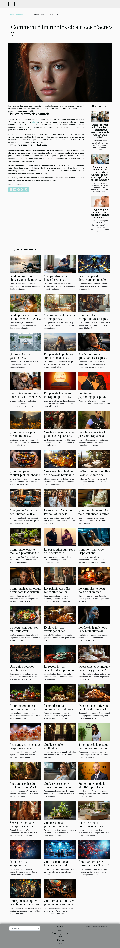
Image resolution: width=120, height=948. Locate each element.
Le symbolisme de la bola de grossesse (91, 590)
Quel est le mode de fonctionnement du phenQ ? (56, 865)
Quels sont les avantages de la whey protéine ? (94, 668)
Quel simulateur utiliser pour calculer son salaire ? (60, 904)
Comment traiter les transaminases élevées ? (93, 863)
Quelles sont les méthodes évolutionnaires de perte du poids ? (59, 750)
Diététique (60, 940)
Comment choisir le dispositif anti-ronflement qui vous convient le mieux (91, 555)
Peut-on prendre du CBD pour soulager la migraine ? (23, 787)
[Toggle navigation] (11, 4)
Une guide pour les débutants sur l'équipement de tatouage (22, 672)
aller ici (35, 122)
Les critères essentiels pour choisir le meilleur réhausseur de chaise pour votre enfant (25, 398)
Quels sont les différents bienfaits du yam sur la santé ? (93, 709)
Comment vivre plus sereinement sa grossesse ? (23, 436)
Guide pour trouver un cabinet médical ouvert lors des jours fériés (24, 319)
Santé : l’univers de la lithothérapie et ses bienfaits (91, 787)
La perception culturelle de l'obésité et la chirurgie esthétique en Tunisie (59, 555)
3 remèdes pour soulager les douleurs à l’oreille (59, 709)
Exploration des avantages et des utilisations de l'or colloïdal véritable (55, 633)
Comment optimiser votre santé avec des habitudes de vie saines (24, 709)
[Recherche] (24, 928)
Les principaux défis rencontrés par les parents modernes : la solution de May (58, 594)
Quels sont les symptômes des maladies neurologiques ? (25, 867)
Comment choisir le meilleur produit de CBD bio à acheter (25, 553)
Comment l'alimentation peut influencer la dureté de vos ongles (94, 514)
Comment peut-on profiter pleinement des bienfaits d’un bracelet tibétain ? (25, 477)
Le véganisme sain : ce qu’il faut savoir (24, 629)
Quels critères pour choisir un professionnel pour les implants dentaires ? (59, 789)
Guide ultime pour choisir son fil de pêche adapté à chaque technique (24, 281)
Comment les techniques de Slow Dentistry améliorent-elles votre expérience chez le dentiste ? (100, 173)
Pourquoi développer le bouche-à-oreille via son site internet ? (25, 904)
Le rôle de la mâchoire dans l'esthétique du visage (92, 631)
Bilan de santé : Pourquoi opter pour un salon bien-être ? (93, 826)
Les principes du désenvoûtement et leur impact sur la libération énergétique (93, 281)
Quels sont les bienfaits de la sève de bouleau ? (59, 473)
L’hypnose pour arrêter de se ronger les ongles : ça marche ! (100, 213)
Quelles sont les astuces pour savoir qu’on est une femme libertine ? (59, 436)
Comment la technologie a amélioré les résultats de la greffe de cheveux (25, 592)
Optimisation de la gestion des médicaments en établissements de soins (25, 359)
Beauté (60, 926)
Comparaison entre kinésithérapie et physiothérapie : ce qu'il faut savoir (59, 281)
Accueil (11, 14)
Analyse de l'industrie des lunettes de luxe (23, 512)
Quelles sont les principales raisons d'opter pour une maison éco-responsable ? (59, 828)
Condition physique (60, 933)
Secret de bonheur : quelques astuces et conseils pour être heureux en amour (22, 828)
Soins (60, 930)
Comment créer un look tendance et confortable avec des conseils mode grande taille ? (100, 131)
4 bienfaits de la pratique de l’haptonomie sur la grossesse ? (94, 748)
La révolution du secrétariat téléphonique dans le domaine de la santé (59, 672)
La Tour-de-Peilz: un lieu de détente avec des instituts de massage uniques (94, 477)
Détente (60, 937)
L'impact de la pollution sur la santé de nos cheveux (59, 358)
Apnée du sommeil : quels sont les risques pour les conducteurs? (92, 358)
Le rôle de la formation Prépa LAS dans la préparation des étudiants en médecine (59, 516)
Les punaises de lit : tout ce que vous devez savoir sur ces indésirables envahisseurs (26, 750)
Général (19, 14)
